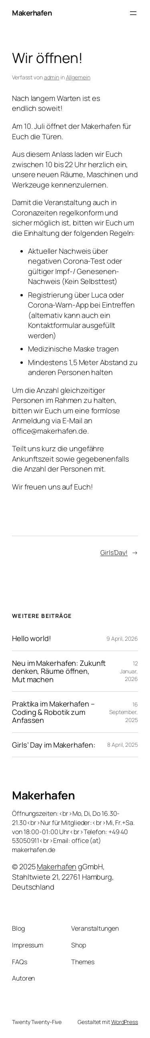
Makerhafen (32, 13)
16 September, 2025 (123, 712)
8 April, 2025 (122, 744)
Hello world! (31, 638)
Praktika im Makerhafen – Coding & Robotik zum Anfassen (53, 712)
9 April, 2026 (122, 638)
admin (52, 77)
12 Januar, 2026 (129, 671)
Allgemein (78, 77)
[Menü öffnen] (133, 13)
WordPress (124, 1022)
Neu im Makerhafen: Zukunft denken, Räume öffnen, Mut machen (59, 671)
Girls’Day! (114, 552)
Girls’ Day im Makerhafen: (53, 745)
